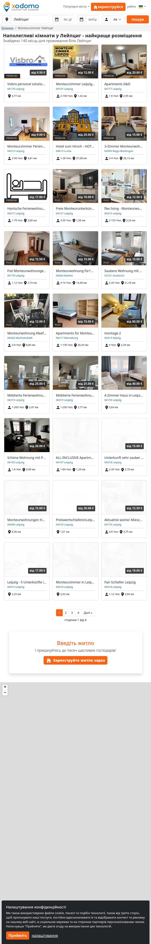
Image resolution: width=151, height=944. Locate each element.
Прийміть (18, 935)
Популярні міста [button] (75, 6)
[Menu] (142, 6)
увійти (131, 6)
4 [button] (78, 613)
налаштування (45, 935)
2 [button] (66, 613)
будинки (7, 28)
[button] (88, 612)
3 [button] (72, 613)
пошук (137, 19)
